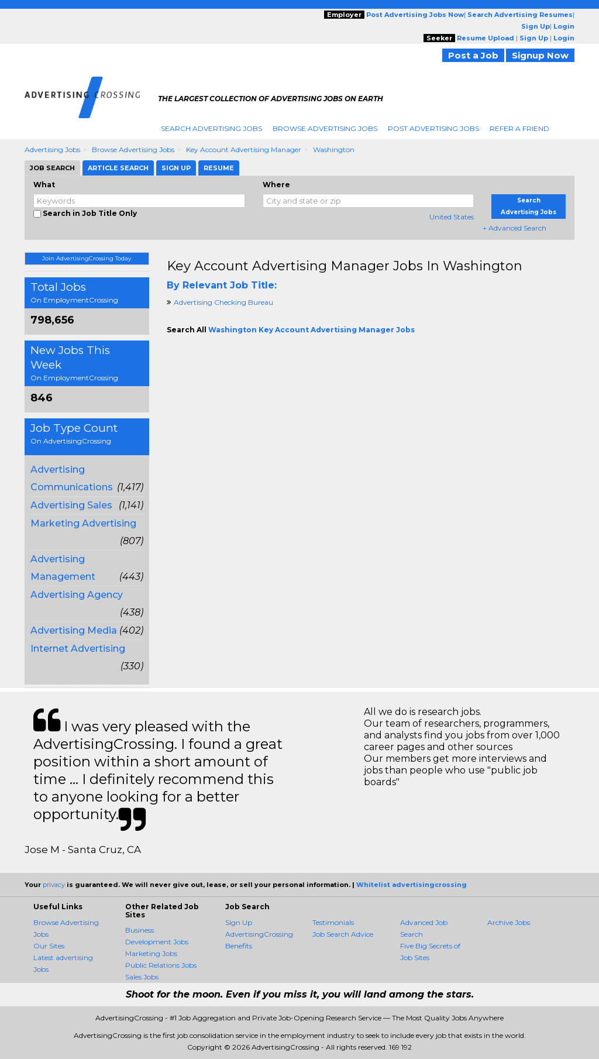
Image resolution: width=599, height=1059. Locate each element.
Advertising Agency (76, 594)
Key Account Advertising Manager (243, 149)
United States (451, 216)
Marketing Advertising (83, 523)
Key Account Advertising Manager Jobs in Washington (344, 266)
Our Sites (48, 945)
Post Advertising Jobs (433, 128)
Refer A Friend (519, 128)
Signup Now (540, 55)
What (44, 184)
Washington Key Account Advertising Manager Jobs (311, 329)
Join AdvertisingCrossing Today (86, 258)
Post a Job (473, 55)
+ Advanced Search (514, 228)
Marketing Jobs (151, 953)
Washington (333, 149)
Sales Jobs (142, 976)
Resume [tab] (219, 168)
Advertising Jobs (52, 149)
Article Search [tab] (118, 168)
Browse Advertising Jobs (325, 128)
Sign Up (238, 922)
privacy (54, 885)
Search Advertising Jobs (211, 128)
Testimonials (333, 922)
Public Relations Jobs (161, 965)
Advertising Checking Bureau (223, 302)
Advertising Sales (71, 505)
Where (276, 184)
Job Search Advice (342, 934)
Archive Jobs (508, 922)
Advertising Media (73, 630)
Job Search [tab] (52, 168)
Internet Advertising (77, 648)
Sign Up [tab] (176, 168)
